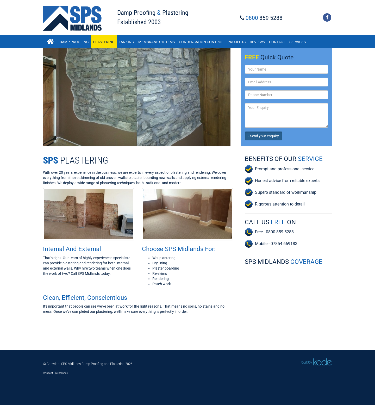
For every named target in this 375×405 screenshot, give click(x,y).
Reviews (257, 42)
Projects (237, 42)
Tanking (126, 42)
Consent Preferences (55, 373)
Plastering (104, 42)
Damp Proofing (74, 42)
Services (297, 42)
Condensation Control (201, 42)
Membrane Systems (156, 42)
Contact (277, 42)
